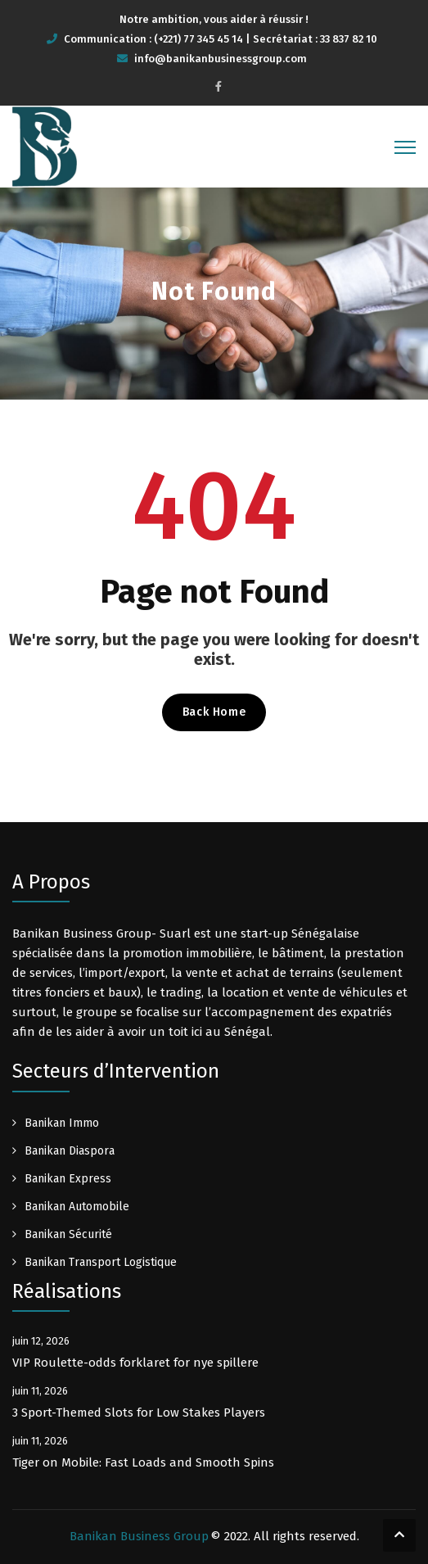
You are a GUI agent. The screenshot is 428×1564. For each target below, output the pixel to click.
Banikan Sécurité (68, 1234)
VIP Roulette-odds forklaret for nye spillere (135, 1362)
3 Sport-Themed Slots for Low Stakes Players (138, 1412)
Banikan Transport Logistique (101, 1262)
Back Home (214, 712)
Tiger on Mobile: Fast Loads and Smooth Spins (143, 1462)
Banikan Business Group (139, 1536)
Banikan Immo (62, 1123)
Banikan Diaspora (70, 1151)
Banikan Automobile (77, 1207)
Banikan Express (68, 1179)
